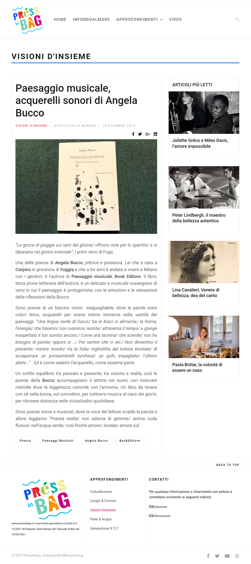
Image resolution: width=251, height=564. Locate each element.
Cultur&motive (101, 492)
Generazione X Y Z (104, 528)
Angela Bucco (96, 440)
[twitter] (217, 556)
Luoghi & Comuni (103, 501)
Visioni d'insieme (31, 125)
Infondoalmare (91, 19)
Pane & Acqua (101, 519)
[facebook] (208, 556)
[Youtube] (227, 556)
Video (175, 19)
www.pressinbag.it (22, 523)
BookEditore (130, 440)
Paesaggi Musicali (58, 440)
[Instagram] (237, 556)
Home (60, 19)
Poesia (25, 440)
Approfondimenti (137, 19)
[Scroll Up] (227, 465)
